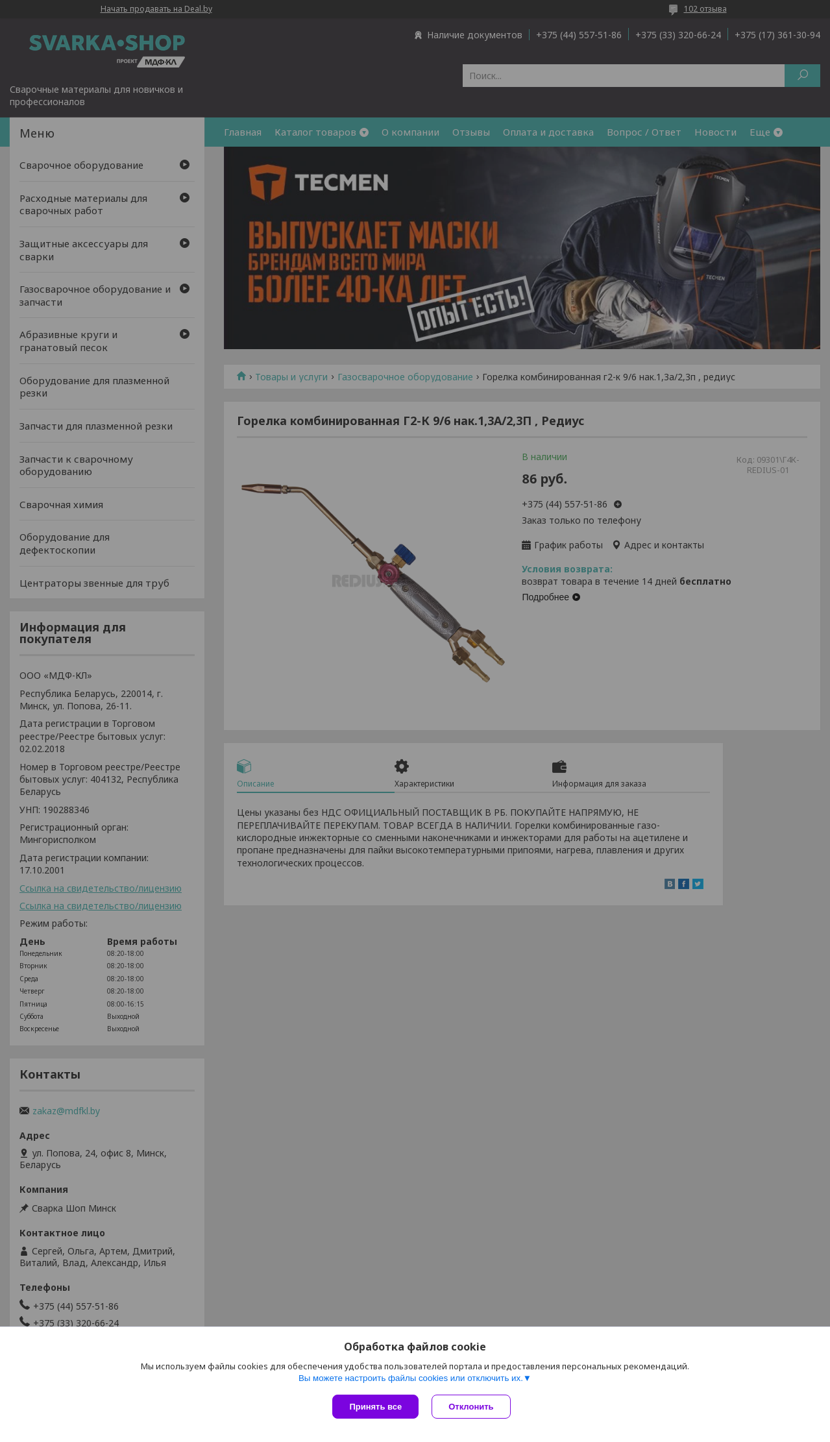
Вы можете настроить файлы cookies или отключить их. (411, 1378)
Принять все (375, 1406)
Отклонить (470, 1406)
